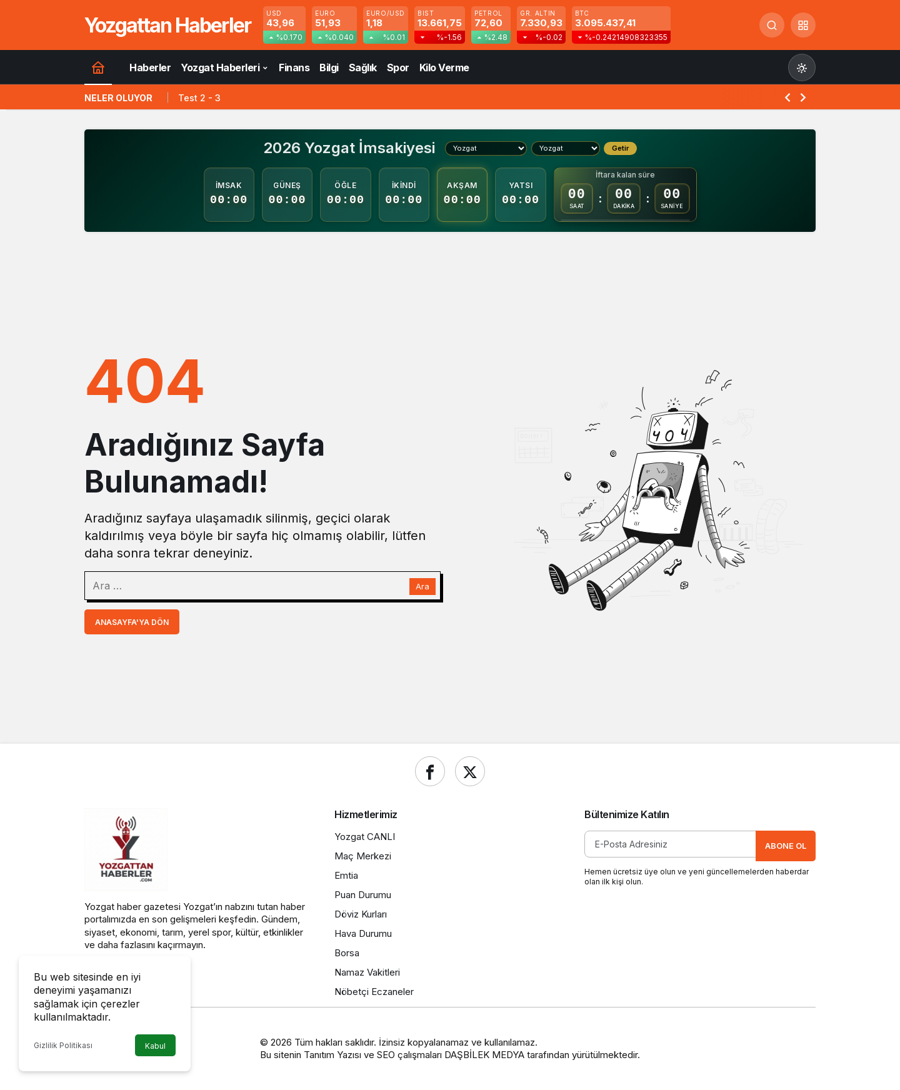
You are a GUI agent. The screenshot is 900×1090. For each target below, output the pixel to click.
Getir (620, 148)
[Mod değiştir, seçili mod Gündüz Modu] (802, 67)
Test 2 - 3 (199, 97)
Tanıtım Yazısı (332, 1055)
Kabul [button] (155, 1046)
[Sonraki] (803, 97)
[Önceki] (787, 97)
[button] (803, 25)
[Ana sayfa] (98, 67)
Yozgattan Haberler (167, 25)
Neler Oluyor (118, 97)
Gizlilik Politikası (63, 1045)
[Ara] (771, 25)
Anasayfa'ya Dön (132, 622)
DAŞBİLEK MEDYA (484, 1055)
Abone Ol (785, 846)
